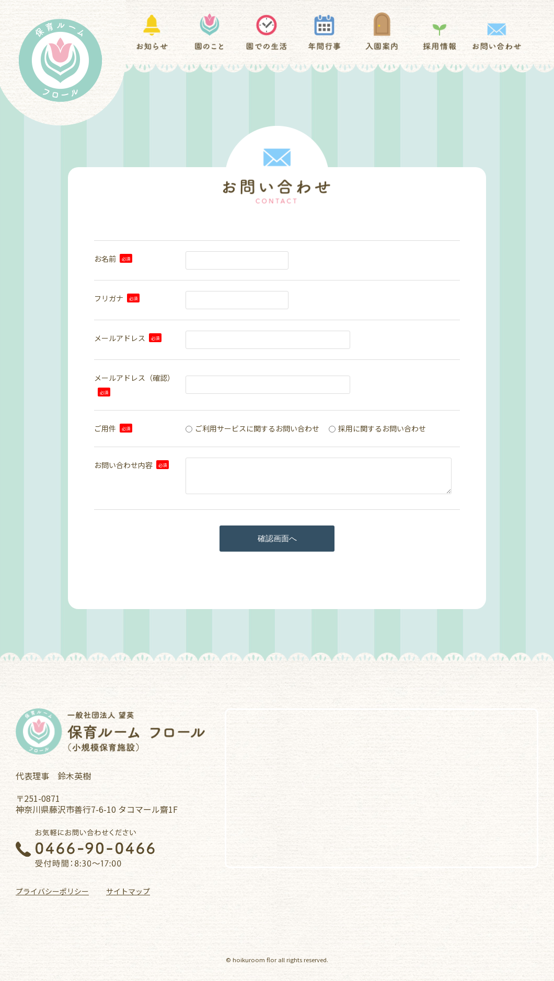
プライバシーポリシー (52, 891)
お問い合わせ (496, 32)
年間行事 (324, 32)
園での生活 (266, 32)
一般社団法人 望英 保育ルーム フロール (111, 731)
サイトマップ (128, 891)
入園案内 (381, 32)
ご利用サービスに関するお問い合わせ (257, 428)
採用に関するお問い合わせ (382, 428)
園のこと (209, 32)
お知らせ (151, 32)
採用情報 (439, 32)
